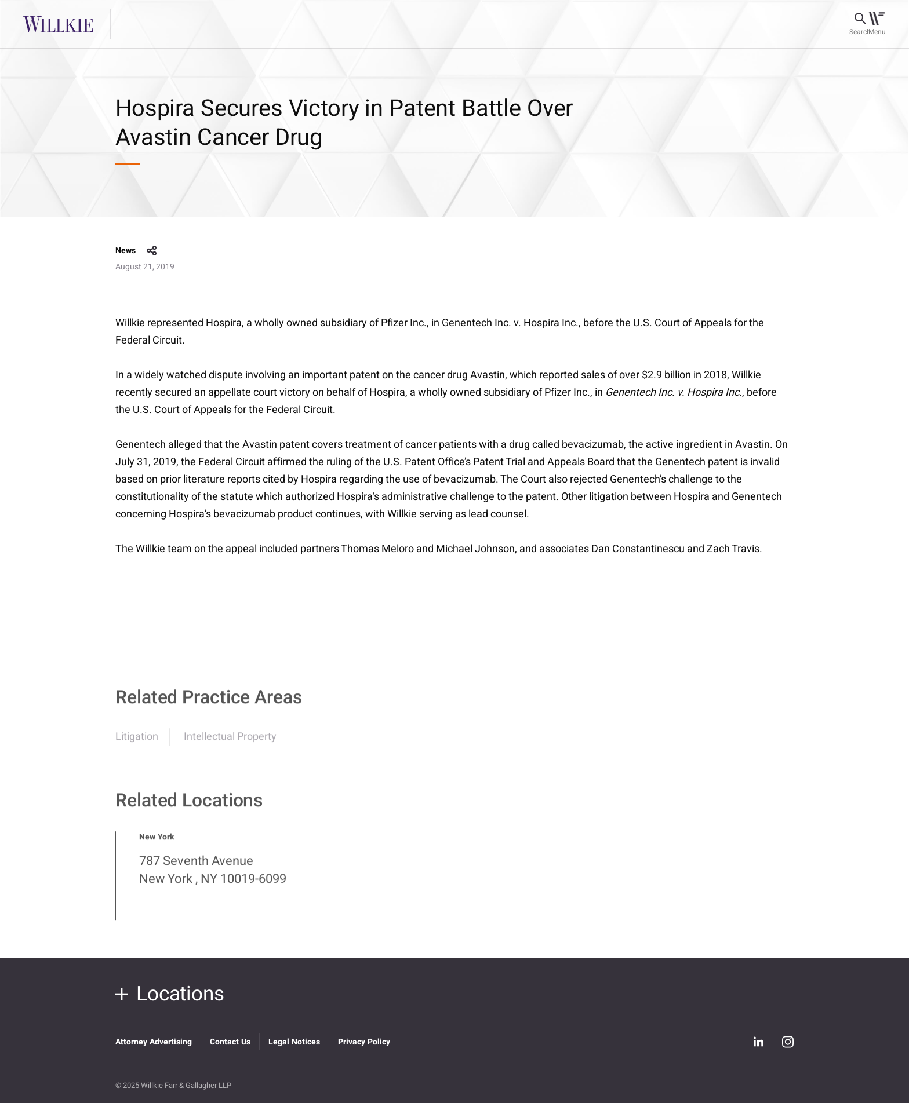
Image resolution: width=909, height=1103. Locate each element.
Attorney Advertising (153, 1042)
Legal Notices (294, 1042)
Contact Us (230, 1042)
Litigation (136, 742)
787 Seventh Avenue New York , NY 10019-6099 (212, 875)
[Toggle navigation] (877, 24)
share (152, 251)
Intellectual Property (230, 742)
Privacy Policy (364, 1042)
